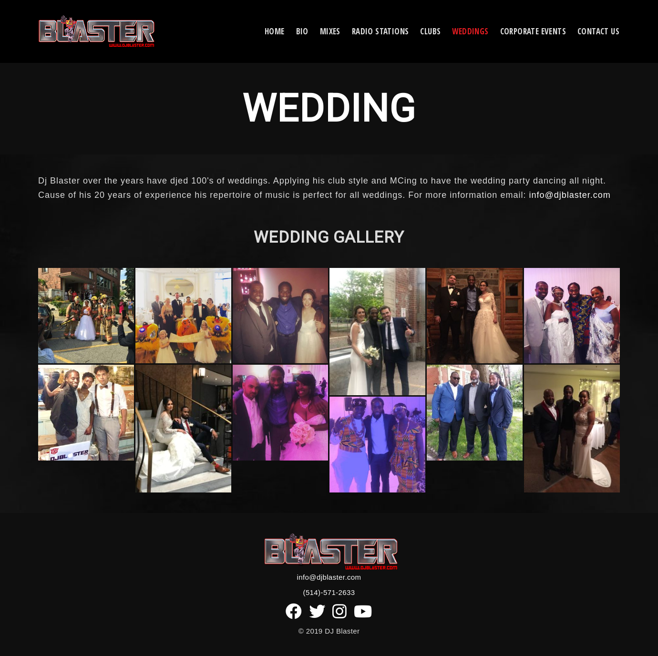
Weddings (470, 31)
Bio (302, 31)
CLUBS (430, 31)
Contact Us (598, 31)
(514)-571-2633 (329, 592)
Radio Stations (380, 31)
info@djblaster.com (569, 195)
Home (275, 31)
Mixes (330, 31)
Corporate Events (533, 31)
